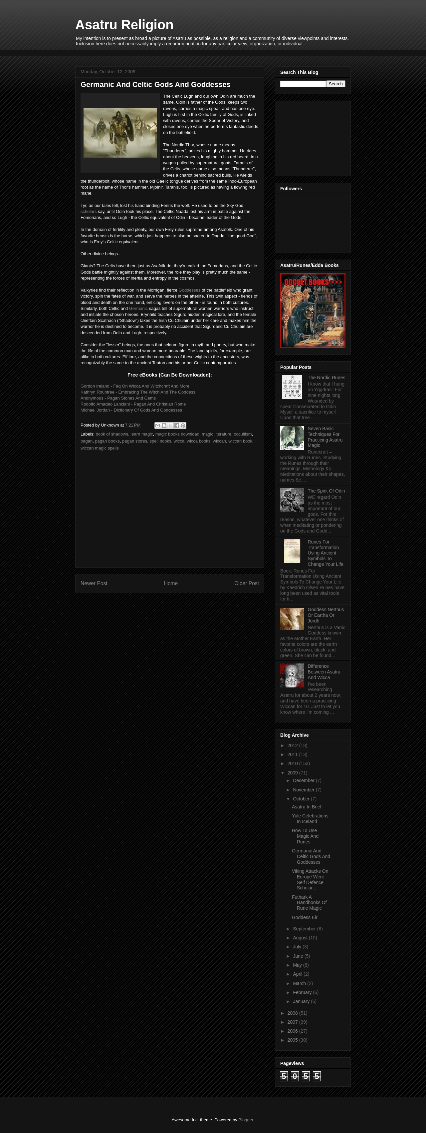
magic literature (216, 434)
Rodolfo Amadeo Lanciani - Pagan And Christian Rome (133, 404)
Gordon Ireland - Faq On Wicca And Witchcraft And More (135, 386)
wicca (179, 441)
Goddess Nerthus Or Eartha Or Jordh (326, 615)
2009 (293, 772)
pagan (87, 441)
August (301, 937)
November (304, 789)
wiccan (219, 441)
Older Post (246, 583)
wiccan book (241, 441)
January (302, 1001)
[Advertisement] (196, 52)
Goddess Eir (305, 917)
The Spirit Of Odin (326, 491)
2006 (293, 1031)
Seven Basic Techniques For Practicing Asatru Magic (325, 437)
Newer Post (94, 583)
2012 (293, 745)
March (300, 983)
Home (171, 583)
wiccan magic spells (100, 448)
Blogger (245, 1119)
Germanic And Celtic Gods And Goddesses (311, 856)
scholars (89, 211)
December (304, 780)
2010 (293, 763)
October (302, 798)
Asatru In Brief (306, 806)
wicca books (199, 441)
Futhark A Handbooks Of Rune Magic (309, 902)
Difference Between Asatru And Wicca (324, 671)
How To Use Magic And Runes (305, 836)
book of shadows (112, 434)
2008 (293, 1013)
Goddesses (190, 290)
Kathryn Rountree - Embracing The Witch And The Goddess (138, 392)
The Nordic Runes (326, 377)
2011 (293, 754)
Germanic (138, 308)
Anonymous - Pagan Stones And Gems (118, 398)
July (298, 946)
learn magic (141, 434)
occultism (243, 434)
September (305, 928)
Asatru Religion (124, 24)
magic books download (177, 434)
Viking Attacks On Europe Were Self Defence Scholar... (310, 879)
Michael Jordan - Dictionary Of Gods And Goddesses (131, 410)
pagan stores (134, 441)
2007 (293, 1022)
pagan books (107, 441)
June (298, 956)
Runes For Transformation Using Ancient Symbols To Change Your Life (325, 553)
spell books (160, 441)
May (298, 965)
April (298, 974)
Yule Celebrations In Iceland (310, 818)
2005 (293, 1040)
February (303, 992)
